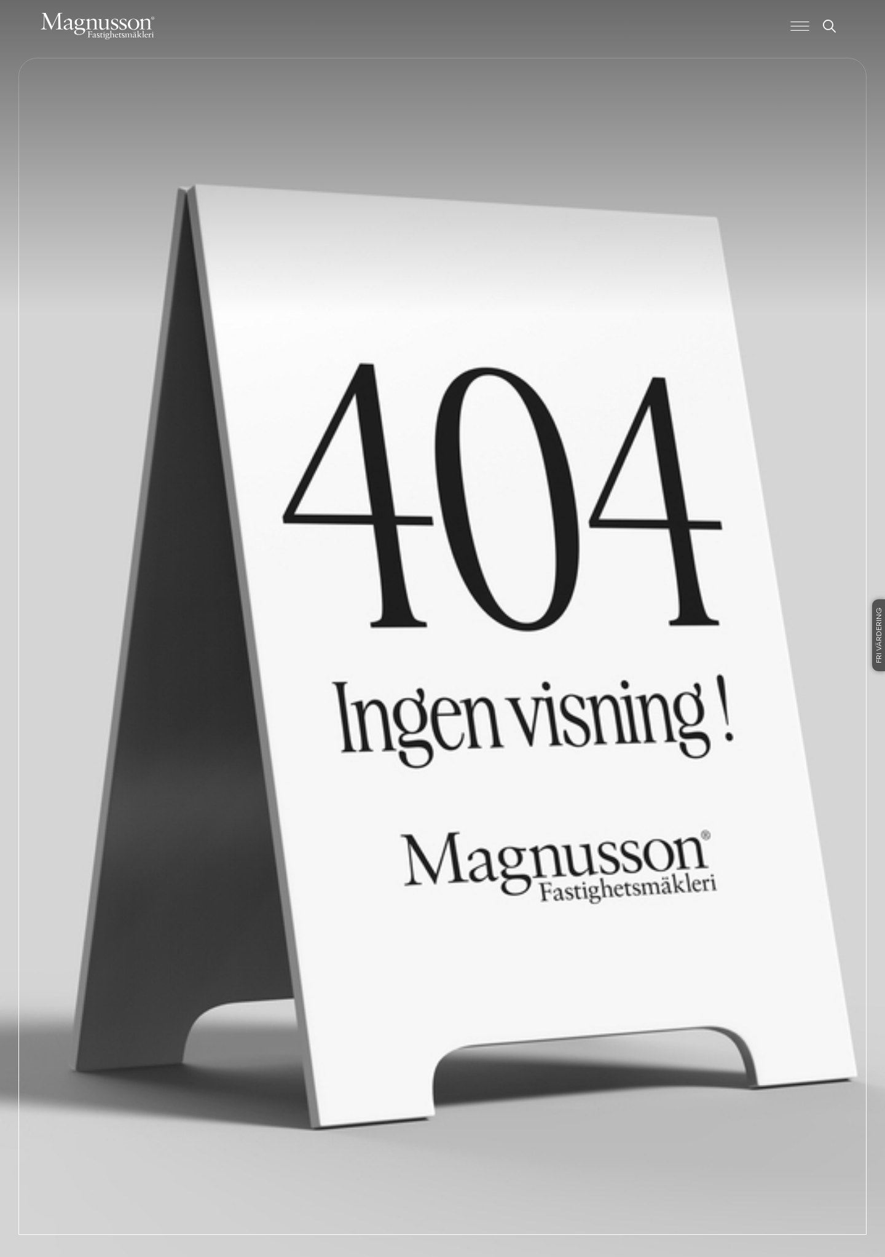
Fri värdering (879, 635)
